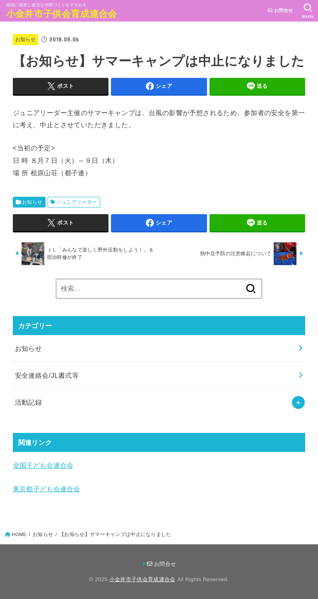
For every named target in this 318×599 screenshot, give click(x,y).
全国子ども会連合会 (43, 465)
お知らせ (25, 39)
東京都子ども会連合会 (46, 489)
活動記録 (28, 402)
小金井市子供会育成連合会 (61, 14)
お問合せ (280, 10)
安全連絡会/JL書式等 (47, 375)
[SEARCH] (308, 11)
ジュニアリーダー (76, 202)
